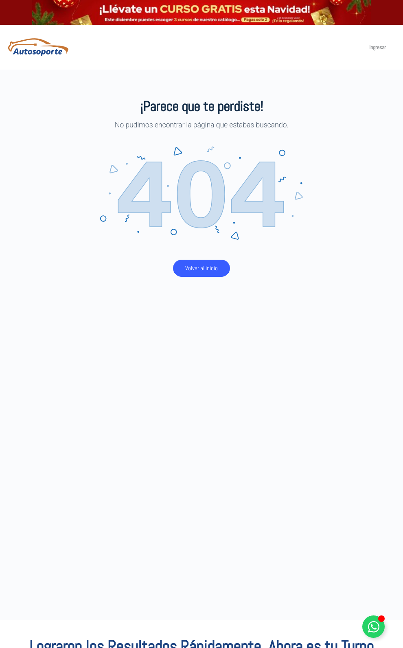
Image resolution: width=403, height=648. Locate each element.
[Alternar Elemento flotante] (373, 626)
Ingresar (377, 47)
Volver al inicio (201, 268)
